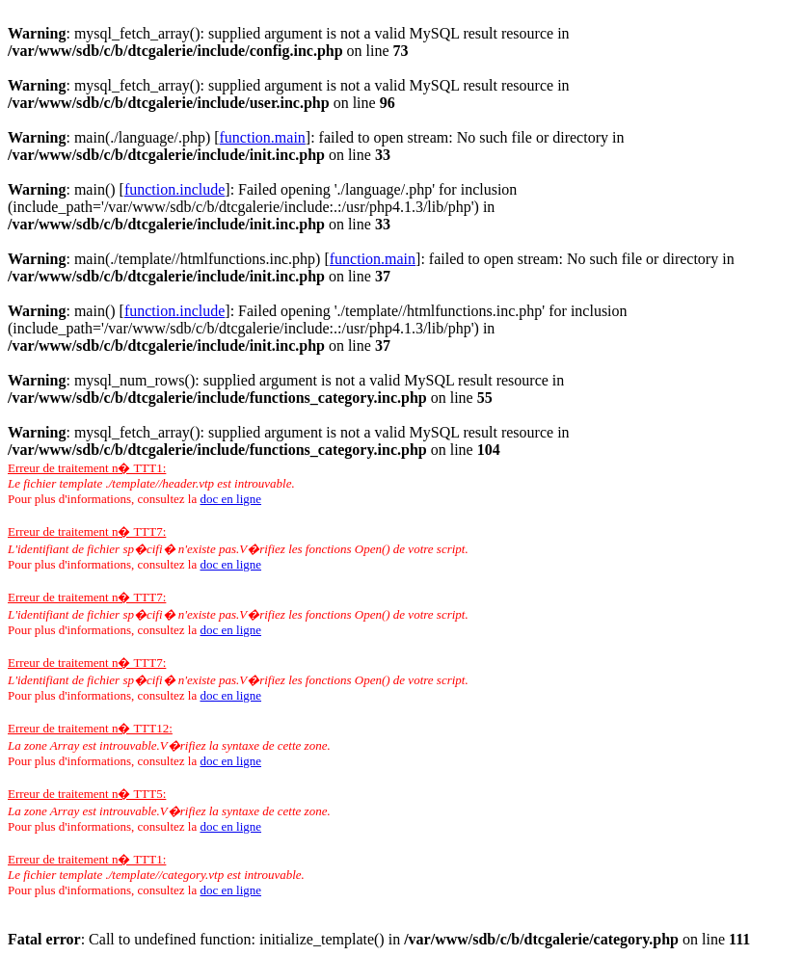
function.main (263, 137)
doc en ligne (230, 498)
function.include (174, 189)
